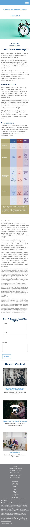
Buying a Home (15, 452)
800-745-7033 (15, 16)
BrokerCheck (3, 500)
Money (15, 491)
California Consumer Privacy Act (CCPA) (14, 518)
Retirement (15, 483)
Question (5, 342)
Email (5, 333)
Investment (15, 484)
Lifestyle (15, 492)
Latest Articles (15, 494)
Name (5, 323)
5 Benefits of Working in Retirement (15, 421)
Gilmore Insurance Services (15, 10)
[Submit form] (6, 356)
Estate (15, 486)
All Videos (14, 496)
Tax (15, 489)
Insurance (15, 488)
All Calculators (15, 497)
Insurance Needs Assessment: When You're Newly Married (15, 389)
